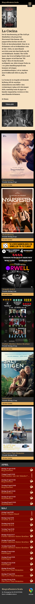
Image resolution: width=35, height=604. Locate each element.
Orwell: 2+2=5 (7, 520)
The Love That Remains (12, 570)
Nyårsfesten (7, 493)
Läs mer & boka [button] (7, 185)
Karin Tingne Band (10, 514)
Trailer (10, 104)
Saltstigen (6, 553)
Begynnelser (7, 470)
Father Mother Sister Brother (15, 536)
